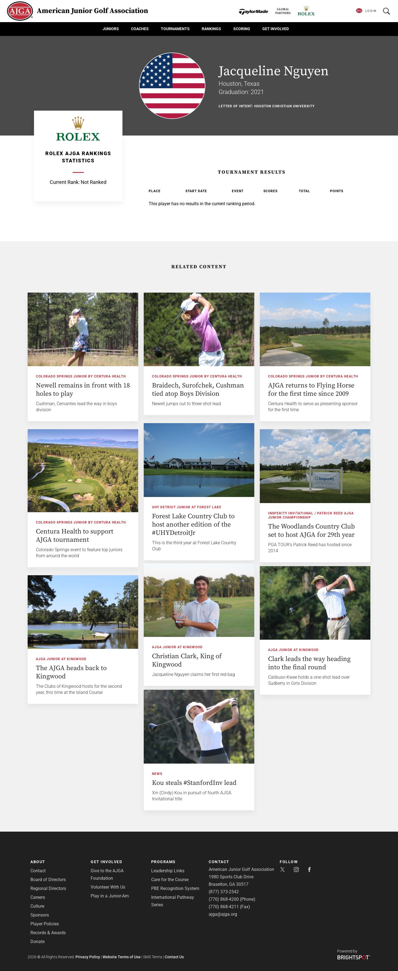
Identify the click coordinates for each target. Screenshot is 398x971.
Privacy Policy (87, 957)
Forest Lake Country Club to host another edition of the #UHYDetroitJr (193, 524)
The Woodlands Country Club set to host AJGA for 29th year (311, 530)
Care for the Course (169, 879)
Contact (38, 870)
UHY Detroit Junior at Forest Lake (186, 507)
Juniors (111, 29)
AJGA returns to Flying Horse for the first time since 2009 (311, 389)
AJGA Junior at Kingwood (177, 647)
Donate (37, 941)
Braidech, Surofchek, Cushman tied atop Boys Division (198, 389)
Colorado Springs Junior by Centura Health (81, 376)
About (37, 862)
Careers (37, 897)
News (157, 774)
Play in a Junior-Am (110, 896)
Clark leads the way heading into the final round (309, 663)
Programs (163, 862)
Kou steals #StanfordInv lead (194, 783)
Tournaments (175, 29)
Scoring (241, 29)
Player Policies (44, 923)
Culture (37, 906)
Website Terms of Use (122, 957)
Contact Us (174, 957)
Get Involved (275, 29)
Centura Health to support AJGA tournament (74, 535)
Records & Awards (48, 932)
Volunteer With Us (108, 887)
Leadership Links (167, 870)
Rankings (211, 29)
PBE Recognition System (175, 888)
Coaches (140, 29)
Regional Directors (48, 888)
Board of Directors (48, 879)
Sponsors (39, 915)
